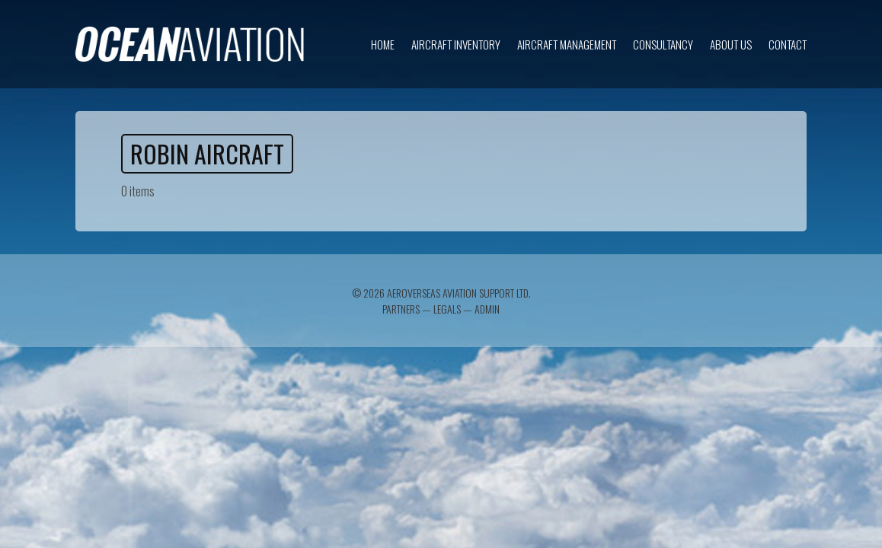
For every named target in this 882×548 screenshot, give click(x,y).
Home (383, 44)
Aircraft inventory (455, 44)
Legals (447, 309)
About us (731, 44)
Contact (788, 44)
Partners (401, 309)
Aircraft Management (566, 44)
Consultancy (663, 44)
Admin (487, 309)
